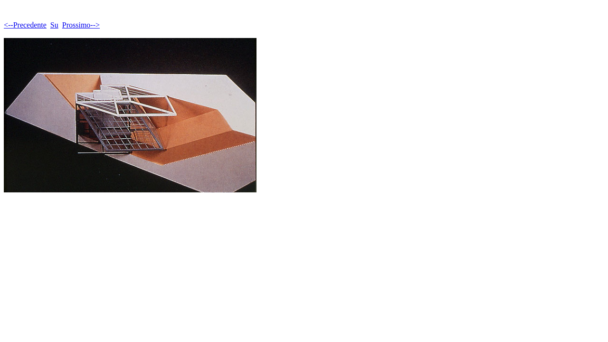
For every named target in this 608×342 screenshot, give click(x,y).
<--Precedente (25, 25)
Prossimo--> (81, 25)
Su (54, 25)
